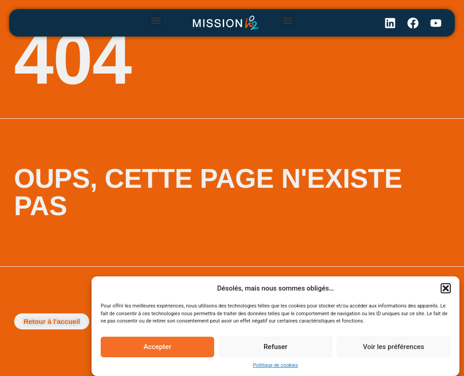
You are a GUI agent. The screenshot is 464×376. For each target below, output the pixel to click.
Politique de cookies (275, 365)
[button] (445, 288)
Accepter (157, 347)
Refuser (275, 347)
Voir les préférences (393, 347)
